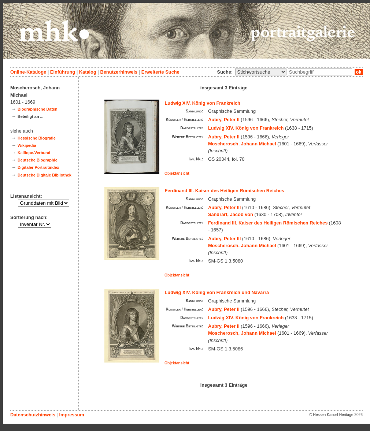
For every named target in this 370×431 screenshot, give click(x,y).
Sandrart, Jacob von (230, 214)
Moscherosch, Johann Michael (242, 143)
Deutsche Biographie (38, 160)
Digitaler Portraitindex (38, 167)
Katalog (87, 72)
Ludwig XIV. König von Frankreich (202, 103)
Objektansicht (176, 173)
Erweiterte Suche (160, 72)
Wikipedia (27, 145)
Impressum (71, 414)
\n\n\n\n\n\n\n (260, 71)
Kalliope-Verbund (34, 153)
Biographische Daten (38, 109)
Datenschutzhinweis (32, 414)
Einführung (62, 72)
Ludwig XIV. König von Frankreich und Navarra (217, 292)
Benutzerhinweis (118, 72)
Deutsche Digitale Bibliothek (44, 175)
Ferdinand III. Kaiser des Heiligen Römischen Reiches (224, 190)
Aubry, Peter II (224, 119)
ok (359, 72)
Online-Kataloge (28, 72)
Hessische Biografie (37, 138)
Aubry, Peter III (224, 207)
